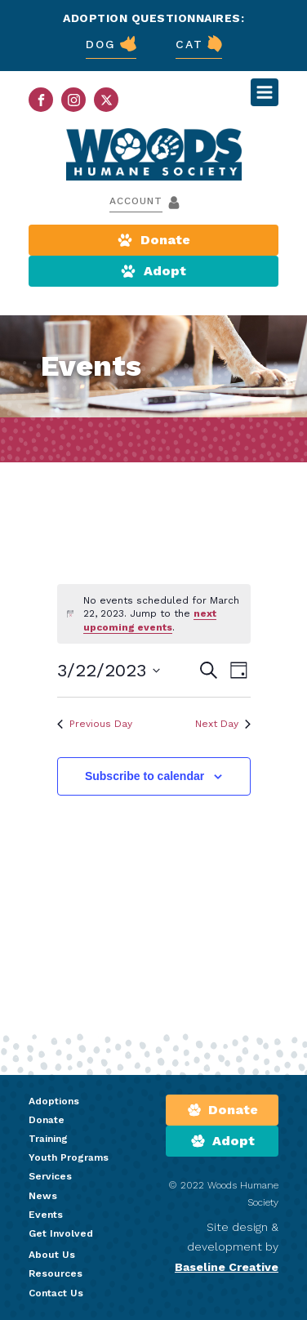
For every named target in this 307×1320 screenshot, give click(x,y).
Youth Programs (69, 1157)
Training (48, 1138)
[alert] (154, 614)
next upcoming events (149, 620)
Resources (55, 1273)
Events (46, 1214)
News (43, 1196)
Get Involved (61, 1233)
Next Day (223, 723)
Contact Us (56, 1293)
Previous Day (94, 723)
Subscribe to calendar (144, 776)
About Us (52, 1254)
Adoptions (54, 1101)
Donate (47, 1120)
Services (50, 1176)
